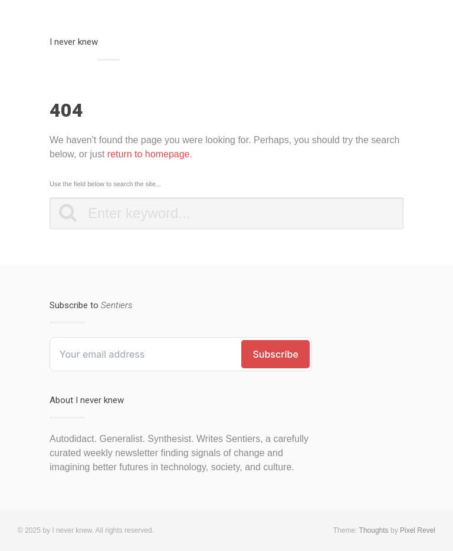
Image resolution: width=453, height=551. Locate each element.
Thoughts (374, 530)
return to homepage (148, 154)
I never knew (74, 42)
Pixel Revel (417, 530)
